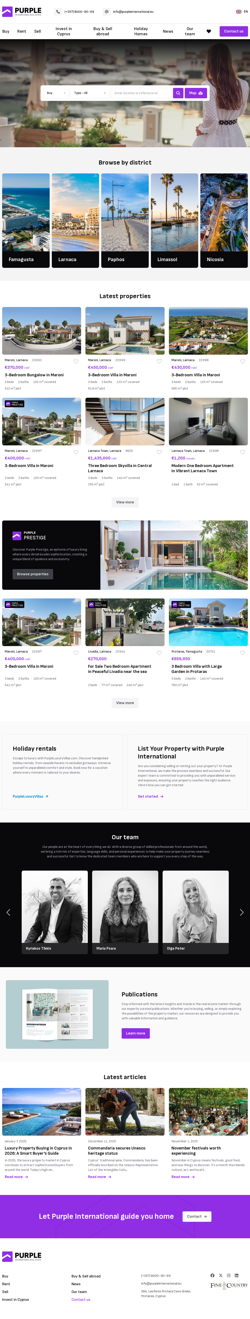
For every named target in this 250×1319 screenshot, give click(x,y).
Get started (150, 796)
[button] (56, 93)
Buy (5, 31)
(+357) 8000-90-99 (74, 12)
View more (125, 502)
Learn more (135, 1033)
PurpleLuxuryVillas (30, 796)
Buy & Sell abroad (102, 31)
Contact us (233, 31)
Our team (190, 31)
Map (196, 93)
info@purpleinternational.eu (128, 12)
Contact (197, 1216)
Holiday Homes (141, 31)
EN (242, 12)
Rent (21, 31)
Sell (37, 31)
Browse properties (33, 574)
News (168, 31)
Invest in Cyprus (64, 31)
